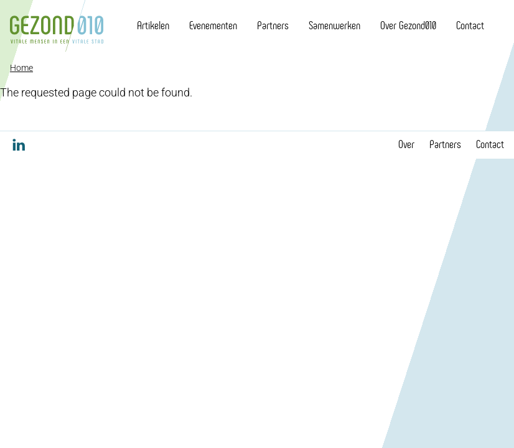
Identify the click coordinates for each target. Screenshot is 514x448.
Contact (470, 25)
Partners (273, 25)
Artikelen (153, 25)
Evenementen (213, 25)
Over (406, 144)
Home (21, 68)
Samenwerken (334, 25)
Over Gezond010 (408, 25)
